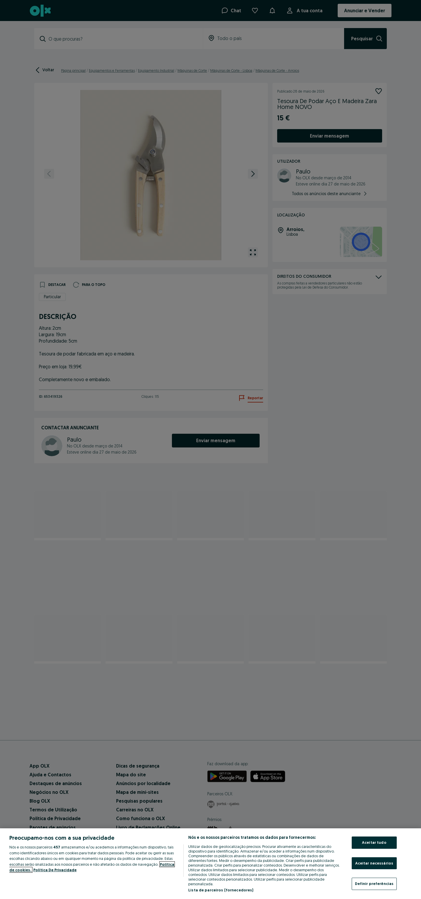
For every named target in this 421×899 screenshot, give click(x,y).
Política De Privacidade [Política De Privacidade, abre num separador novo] (55, 869)
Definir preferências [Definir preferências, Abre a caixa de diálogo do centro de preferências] (374, 883)
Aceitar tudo (374, 842)
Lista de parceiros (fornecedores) (220, 890)
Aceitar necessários (374, 863)
